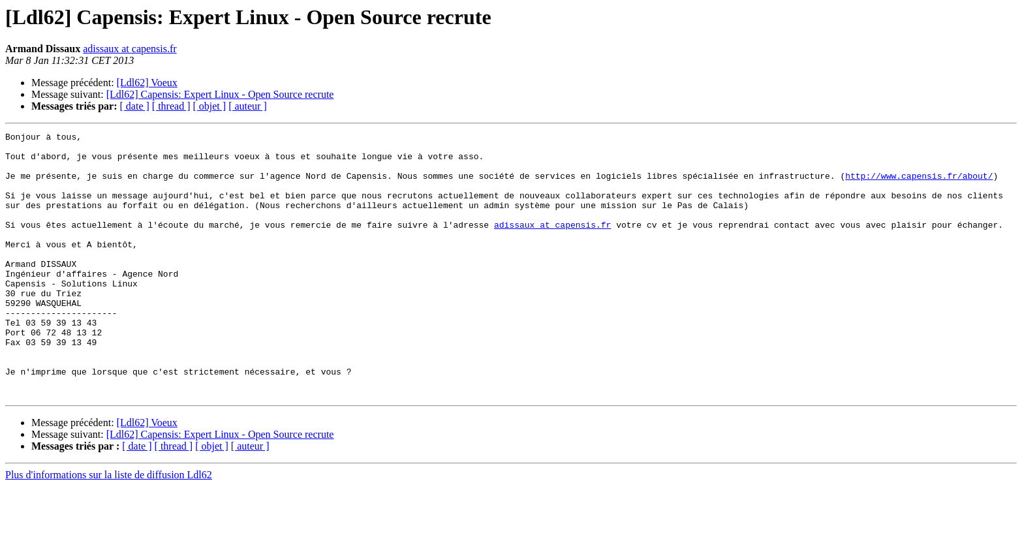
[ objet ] (209, 106)
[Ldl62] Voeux (147, 82)
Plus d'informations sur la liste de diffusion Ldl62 (108, 527)
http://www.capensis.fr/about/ (919, 185)
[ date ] (134, 106)
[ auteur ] (247, 106)
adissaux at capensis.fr (130, 48)
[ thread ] (171, 106)
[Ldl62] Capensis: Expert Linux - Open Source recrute (220, 94)
